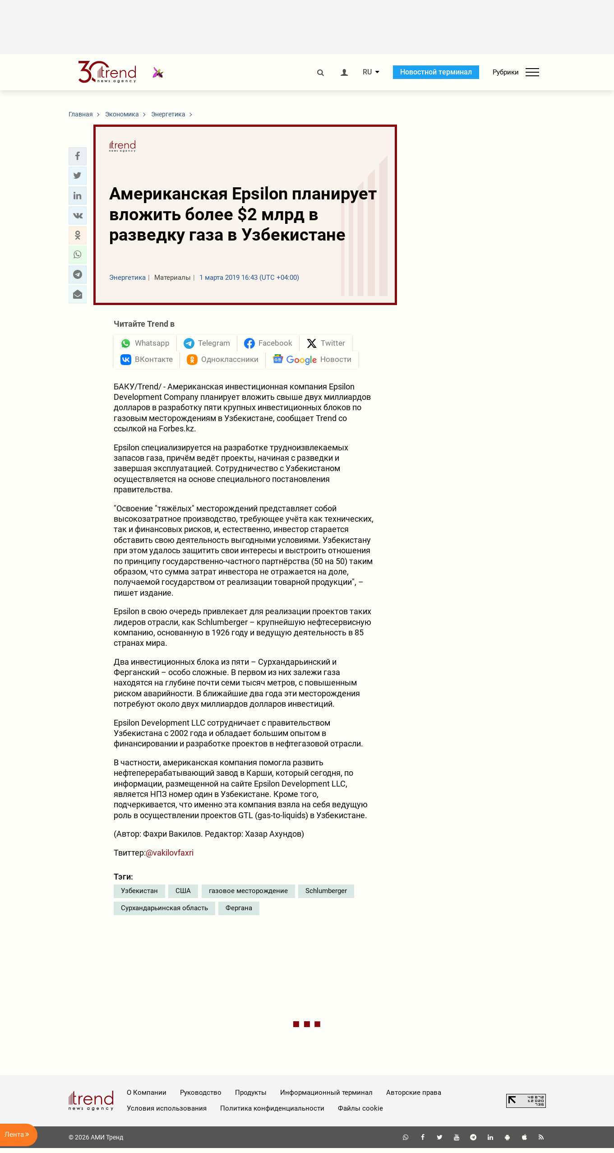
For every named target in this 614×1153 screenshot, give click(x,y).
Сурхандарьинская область (164, 912)
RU (367, 72)
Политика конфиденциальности (272, 1113)
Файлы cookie (360, 1113)
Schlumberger (326, 895)
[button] (77, 156)
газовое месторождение (248, 895)
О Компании (146, 1097)
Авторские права (413, 1097)
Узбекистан (139, 895)
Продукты (251, 1097)
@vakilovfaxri (170, 857)
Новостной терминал (436, 72)
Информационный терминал (326, 1097)
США (183, 895)
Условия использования (167, 1113)
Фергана (239, 912)
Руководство (201, 1097)
